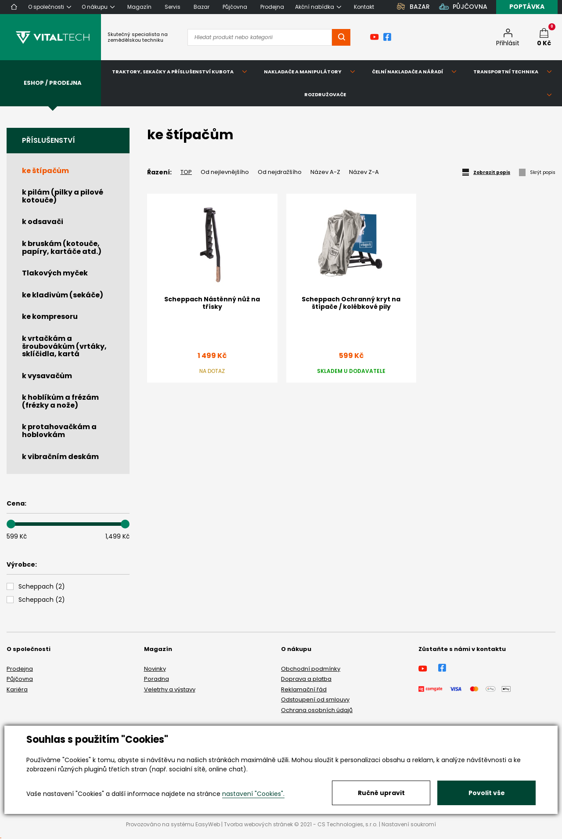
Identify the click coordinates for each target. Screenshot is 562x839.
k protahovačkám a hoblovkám (59, 431)
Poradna (156, 679)
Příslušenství (48, 140)
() (41, 586)
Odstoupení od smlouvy (315, 699)
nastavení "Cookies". (253, 793)
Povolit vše (486, 792)
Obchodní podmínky (310, 669)
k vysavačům (47, 376)
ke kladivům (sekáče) (62, 295)
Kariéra (17, 689)
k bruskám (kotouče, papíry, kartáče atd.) (61, 248)
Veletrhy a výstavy (169, 689)
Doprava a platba (306, 679)
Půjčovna (20, 679)
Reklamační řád (304, 689)
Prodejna (20, 669)
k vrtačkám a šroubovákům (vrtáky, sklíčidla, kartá (64, 346)
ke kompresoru (50, 316)
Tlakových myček (55, 273)
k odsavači (42, 222)
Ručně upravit (381, 792)
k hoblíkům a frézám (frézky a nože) (60, 401)
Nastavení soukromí (409, 824)
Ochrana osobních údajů (317, 710)
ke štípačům (45, 171)
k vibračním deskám (60, 457)
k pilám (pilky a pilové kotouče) (62, 196)
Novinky (155, 669)
